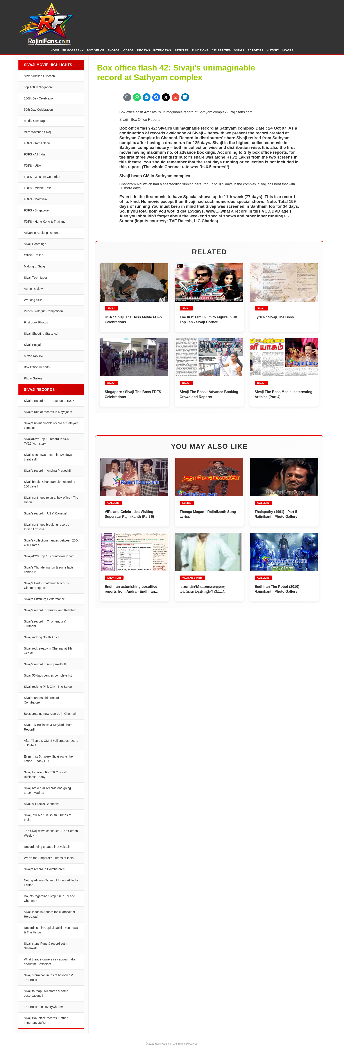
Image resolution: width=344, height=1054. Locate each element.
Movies (288, 50)
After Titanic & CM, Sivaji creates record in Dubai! (51, 743)
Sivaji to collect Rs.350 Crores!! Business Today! (45, 775)
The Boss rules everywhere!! (43, 1007)
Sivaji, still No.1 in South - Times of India (47, 817)
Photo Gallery (33, 378)
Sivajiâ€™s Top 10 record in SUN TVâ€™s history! (47, 441)
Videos (128, 50)
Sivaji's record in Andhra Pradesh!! (47, 470)
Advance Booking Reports (41, 233)
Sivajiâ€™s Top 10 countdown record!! (50, 556)
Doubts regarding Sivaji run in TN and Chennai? (49, 898)
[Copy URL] (127, 97)
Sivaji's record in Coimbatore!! (44, 869)
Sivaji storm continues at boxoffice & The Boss (48, 977)
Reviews (143, 50)
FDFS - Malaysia (35, 199)
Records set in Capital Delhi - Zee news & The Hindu (51, 930)
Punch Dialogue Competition (43, 311)
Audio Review (33, 289)
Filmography (73, 50)
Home (55, 50)
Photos (114, 50)
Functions (200, 50)
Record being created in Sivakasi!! (47, 846)
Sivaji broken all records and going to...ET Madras (47, 790)
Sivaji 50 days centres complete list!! (48, 675)
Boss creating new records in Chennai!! (50, 713)
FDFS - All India (34, 154)
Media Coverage (35, 121)
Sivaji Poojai (32, 345)
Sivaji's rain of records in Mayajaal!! (48, 412)
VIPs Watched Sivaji (38, 132)
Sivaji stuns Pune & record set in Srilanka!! (46, 946)
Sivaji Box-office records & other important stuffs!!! (46, 1020)
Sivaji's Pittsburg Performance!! (45, 599)
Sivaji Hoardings (35, 244)
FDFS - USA (32, 165)
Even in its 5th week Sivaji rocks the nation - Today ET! (48, 759)
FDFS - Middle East (37, 188)
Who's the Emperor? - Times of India (49, 858)
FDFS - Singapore (36, 210)
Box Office (95, 50)
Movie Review (33, 356)
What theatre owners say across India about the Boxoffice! (49, 962)
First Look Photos (36, 322)
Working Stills (33, 300)
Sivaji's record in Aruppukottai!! (45, 664)
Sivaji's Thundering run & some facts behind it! (49, 570)
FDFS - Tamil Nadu (37, 143)
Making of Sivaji (34, 266)
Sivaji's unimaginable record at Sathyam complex (51, 425)
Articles (181, 50)
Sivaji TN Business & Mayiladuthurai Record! (48, 727)
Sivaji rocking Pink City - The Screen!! (49, 686)
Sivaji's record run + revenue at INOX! (49, 400)
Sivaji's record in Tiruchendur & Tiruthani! (45, 624)
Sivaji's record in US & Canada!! (46, 513)
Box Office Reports (37, 367)
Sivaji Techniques (36, 277)
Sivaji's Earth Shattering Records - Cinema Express (47, 585)
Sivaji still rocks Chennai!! (41, 804)
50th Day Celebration (38, 109)
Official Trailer (33, 255)
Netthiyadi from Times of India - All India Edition (51, 883)
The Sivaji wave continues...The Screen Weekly (51, 833)
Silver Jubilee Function (39, 76)
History (273, 50)
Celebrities (221, 50)
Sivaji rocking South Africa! (42, 637)
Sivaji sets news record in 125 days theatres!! (48, 457)
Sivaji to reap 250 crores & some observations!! (46, 993)
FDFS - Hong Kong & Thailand (45, 221)
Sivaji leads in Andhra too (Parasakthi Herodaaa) (49, 914)
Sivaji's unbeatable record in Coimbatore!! (43, 700)
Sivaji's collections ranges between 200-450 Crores (51, 543)
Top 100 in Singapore (38, 87)
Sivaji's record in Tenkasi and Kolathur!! (50, 610)
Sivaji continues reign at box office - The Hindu (51, 500)
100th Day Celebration (39, 98)
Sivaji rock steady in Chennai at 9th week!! (48, 651)
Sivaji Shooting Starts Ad (40, 333)
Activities (255, 50)
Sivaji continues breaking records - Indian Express (47, 527)
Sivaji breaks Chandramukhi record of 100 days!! (49, 484)
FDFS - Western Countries (42, 177)
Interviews (162, 50)
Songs (239, 50)
